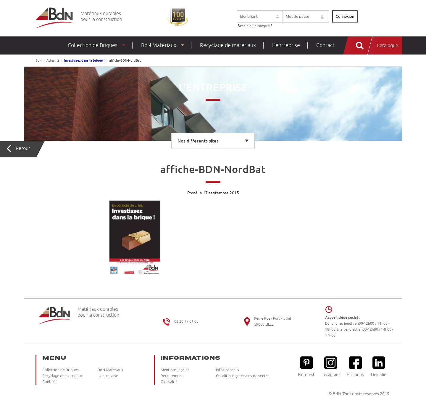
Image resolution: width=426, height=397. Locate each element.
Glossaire (169, 382)
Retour (23, 148)
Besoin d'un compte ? (255, 26)
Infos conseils (227, 370)
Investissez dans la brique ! (84, 60)
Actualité (52, 60)
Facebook (355, 366)
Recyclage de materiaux (228, 45)
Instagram (331, 366)
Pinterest (306, 366)
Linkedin (378, 366)
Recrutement (172, 376)
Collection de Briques (92, 45)
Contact (325, 45)
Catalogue (387, 46)
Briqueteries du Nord (55, 18)
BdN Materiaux (158, 45)
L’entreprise (286, 45)
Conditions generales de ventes (243, 376)
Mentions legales (175, 370)
